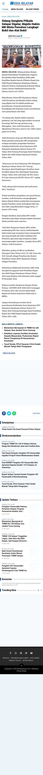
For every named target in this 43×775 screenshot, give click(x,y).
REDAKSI (6, 658)
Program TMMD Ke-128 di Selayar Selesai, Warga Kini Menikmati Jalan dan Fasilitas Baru (21, 445)
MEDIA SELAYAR (17, 9)
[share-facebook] (4, 413)
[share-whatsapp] (14, 413)
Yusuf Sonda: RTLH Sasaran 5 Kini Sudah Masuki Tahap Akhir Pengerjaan (18, 485)
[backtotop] (21, 666)
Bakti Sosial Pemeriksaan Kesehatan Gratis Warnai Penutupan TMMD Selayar (12, 553)
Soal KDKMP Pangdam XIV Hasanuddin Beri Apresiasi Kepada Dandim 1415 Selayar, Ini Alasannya (20, 465)
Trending (5, 9)
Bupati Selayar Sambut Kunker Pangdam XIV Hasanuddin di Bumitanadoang (20, 475)
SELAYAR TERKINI (32, 9)
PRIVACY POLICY (15, 660)
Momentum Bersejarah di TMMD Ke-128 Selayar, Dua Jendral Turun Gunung (13, 523)
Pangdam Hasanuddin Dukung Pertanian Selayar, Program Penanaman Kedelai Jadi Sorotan (14, 509)
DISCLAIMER (34, 658)
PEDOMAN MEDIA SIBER (19, 658)
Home (4, 16)
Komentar (36, 413)
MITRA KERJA (28, 660)
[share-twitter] (9, 413)
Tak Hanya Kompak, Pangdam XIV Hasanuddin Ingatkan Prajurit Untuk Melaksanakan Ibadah (21, 454)
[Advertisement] (21, 383)
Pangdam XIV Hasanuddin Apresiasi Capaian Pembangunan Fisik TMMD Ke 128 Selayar (14, 568)
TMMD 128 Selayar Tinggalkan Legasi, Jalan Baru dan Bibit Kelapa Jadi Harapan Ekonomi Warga (14, 538)
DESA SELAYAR (8, 519)
